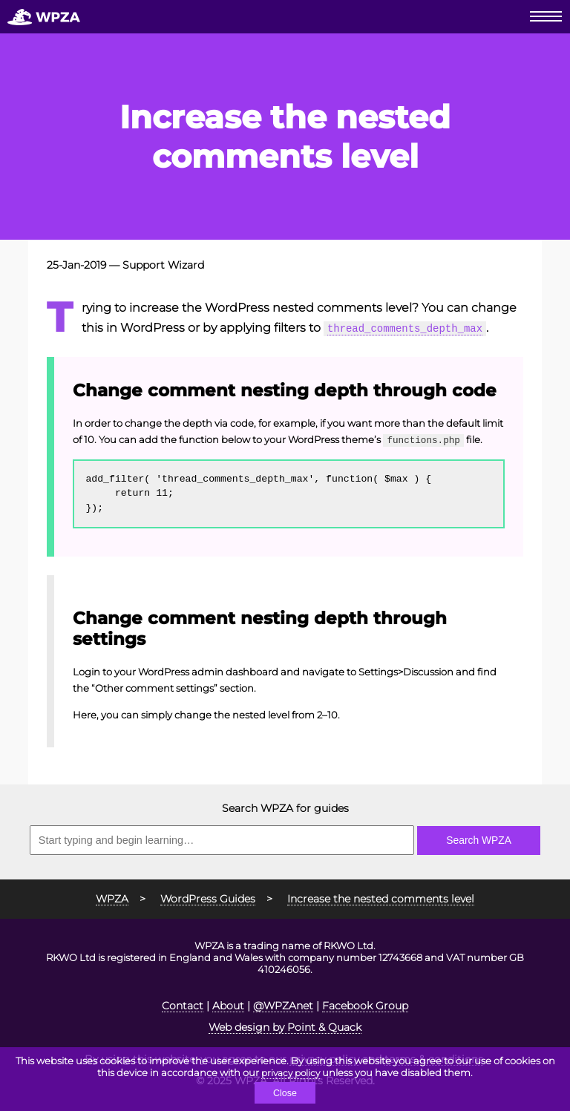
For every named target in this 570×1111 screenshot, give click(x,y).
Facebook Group (365, 1003)
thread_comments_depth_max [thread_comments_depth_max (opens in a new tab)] (413, 327)
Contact (182, 1003)
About (228, 1003)
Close (284, 1092)
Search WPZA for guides (285, 806)
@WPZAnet (283, 1003)
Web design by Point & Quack (285, 1025)
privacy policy (291, 1072)
